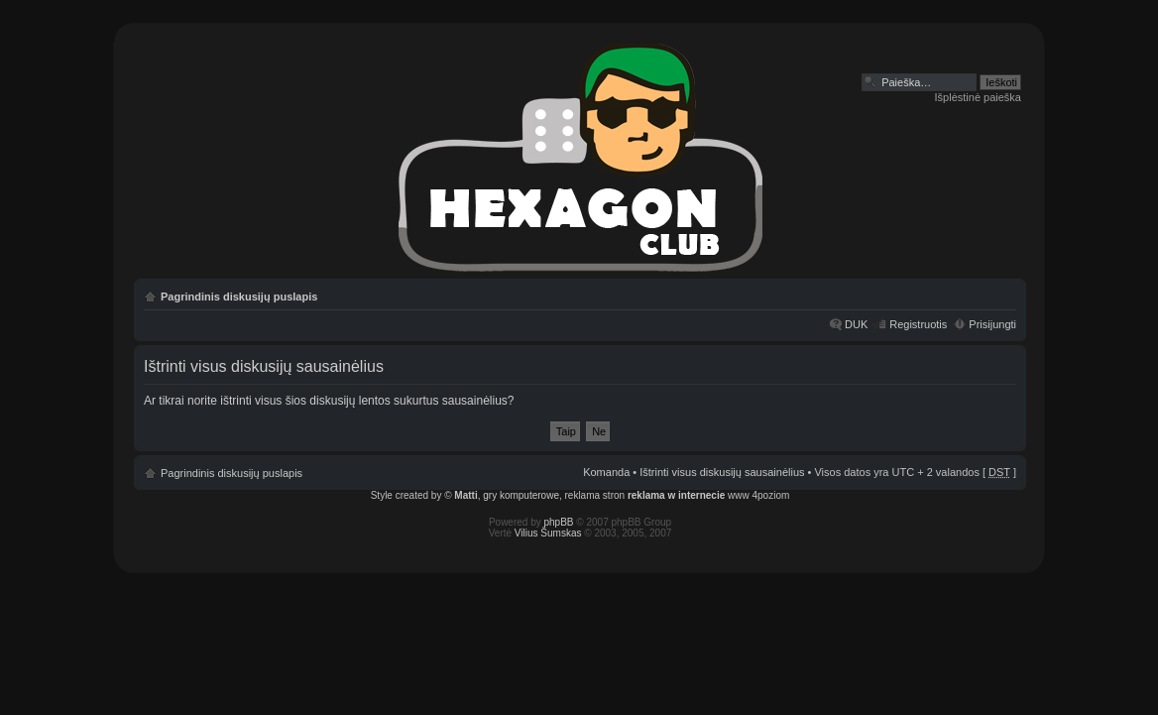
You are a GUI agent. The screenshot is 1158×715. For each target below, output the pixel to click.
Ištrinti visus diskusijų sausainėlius (721, 472)
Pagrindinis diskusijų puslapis (239, 296)
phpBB (559, 522)
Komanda (606, 472)
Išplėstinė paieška (978, 97)
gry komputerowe (521, 495)
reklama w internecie (676, 495)
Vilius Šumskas (548, 533)
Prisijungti (992, 324)
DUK (856, 324)
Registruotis (918, 324)
